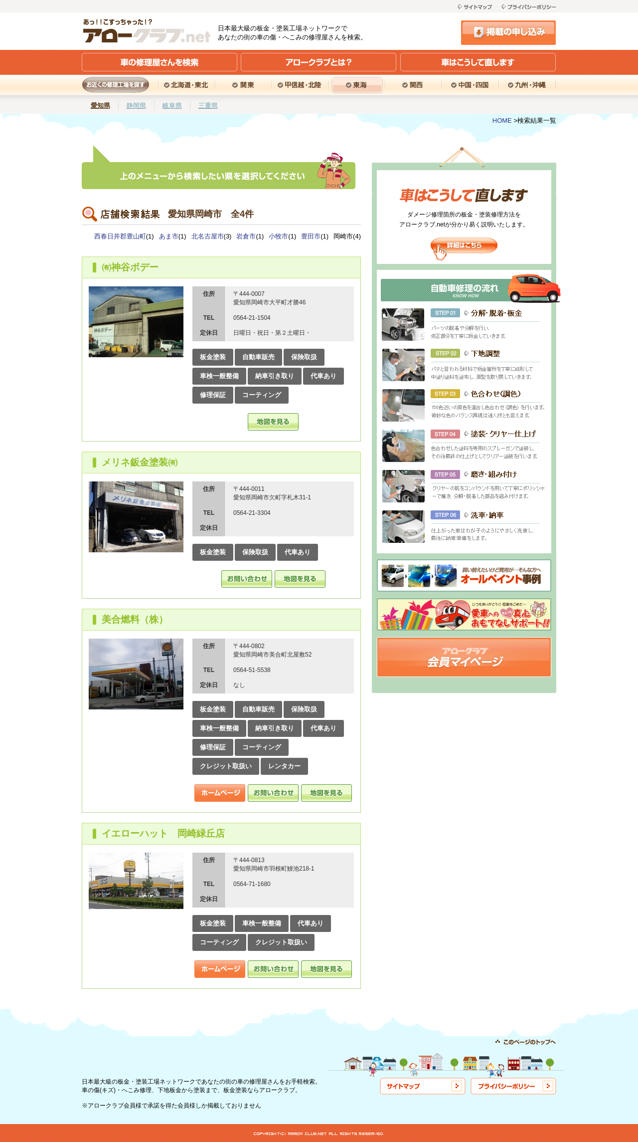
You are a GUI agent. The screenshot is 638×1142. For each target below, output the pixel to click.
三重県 (208, 105)
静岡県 (136, 105)
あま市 (168, 236)
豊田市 (310, 236)
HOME (502, 120)
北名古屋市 (207, 236)
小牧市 (278, 236)
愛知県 (100, 105)
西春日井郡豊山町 (120, 236)
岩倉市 (246, 236)
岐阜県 (172, 105)
